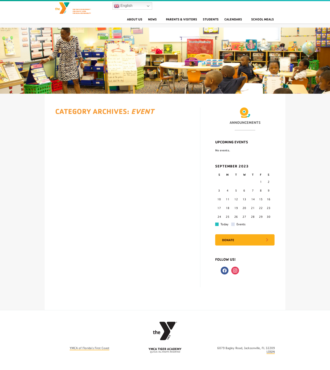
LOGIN (271, 351)
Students (218, 24)
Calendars (241, 24)
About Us (146, 24)
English (123, 8)
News (164, 24)
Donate (228, 240)
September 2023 (232, 166)
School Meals (265, 24)
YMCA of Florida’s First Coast (89, 348)
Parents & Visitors (188, 24)
